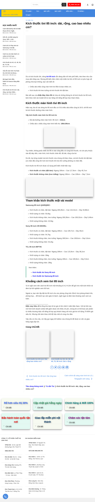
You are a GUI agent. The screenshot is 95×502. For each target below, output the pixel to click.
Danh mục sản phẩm (10, 12)
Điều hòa (70, 11)
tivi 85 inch (50, 76)
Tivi (38, 11)
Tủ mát (29, 15)
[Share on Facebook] (52, 367)
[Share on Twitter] (55, 367)
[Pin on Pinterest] (63, 367)
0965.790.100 (74, 4)
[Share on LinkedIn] (67, 367)
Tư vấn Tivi (29, 20)
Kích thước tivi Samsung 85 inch (46, 276)
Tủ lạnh (29, 11)
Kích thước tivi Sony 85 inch (44, 272)
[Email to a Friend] (59, 367)
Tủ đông (81, 11)
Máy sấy (47, 11)
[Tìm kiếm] (64, 4)
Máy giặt (58, 11)
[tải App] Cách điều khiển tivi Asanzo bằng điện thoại (11, 81)
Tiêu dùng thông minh (34, 386)
